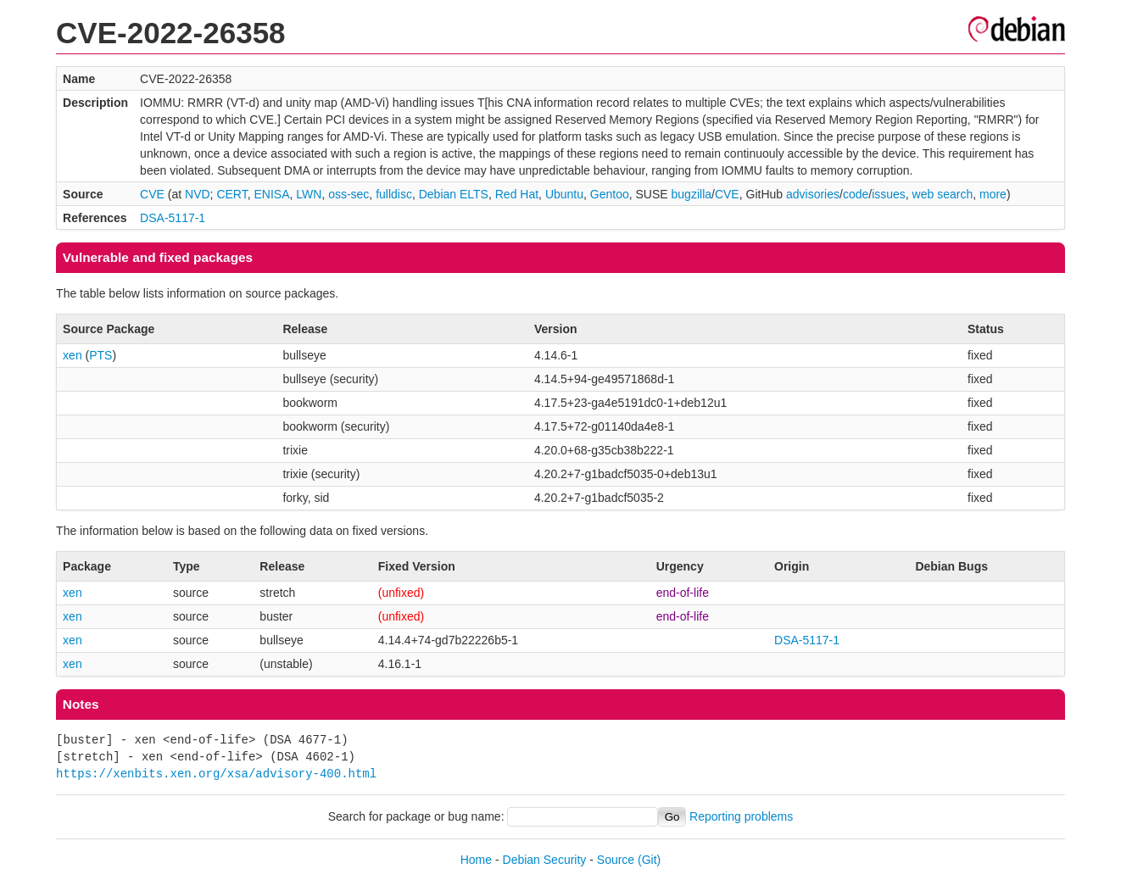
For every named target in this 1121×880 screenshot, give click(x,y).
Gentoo (609, 194)
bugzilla (691, 194)
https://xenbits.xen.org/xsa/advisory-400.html (216, 774)
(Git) (649, 859)
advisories (812, 194)
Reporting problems (741, 816)
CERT (231, 194)
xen (72, 355)
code (855, 194)
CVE (152, 194)
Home (476, 859)
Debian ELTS (453, 194)
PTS (100, 355)
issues (889, 194)
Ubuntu (564, 194)
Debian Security (545, 859)
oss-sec (348, 194)
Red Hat (516, 194)
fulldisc (394, 194)
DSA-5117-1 (172, 218)
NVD (197, 194)
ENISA (271, 194)
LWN (308, 194)
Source (615, 859)
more (993, 194)
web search (942, 194)
